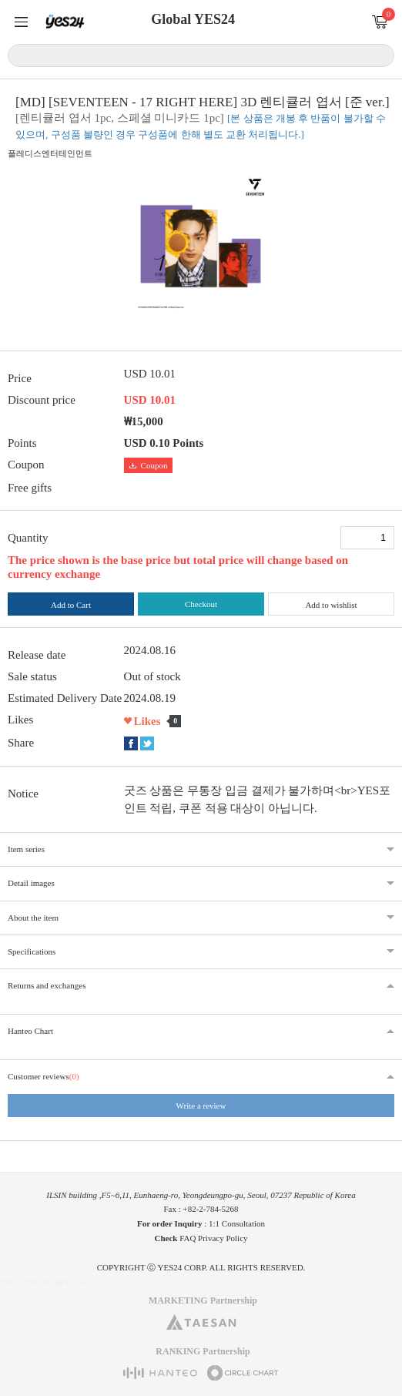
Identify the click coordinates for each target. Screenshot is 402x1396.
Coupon (148, 465)
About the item (33, 917)
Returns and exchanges (46, 985)
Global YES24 (193, 19)
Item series (26, 849)
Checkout (201, 604)
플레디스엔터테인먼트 (50, 153)
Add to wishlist (331, 604)
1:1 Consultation (237, 1223)
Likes (147, 721)
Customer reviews (43, 1076)
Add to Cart (71, 604)
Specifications (31, 951)
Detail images (31, 883)
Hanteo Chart (30, 1030)
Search (380, 55)
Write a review (201, 1105)
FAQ (187, 1238)
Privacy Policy (222, 1238)
